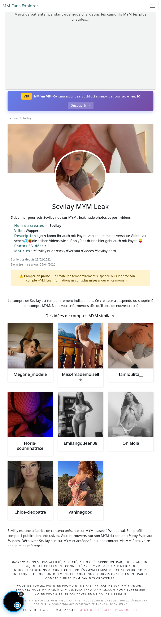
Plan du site (126, 610)
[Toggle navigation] (152, 6)
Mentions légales (95, 610)
